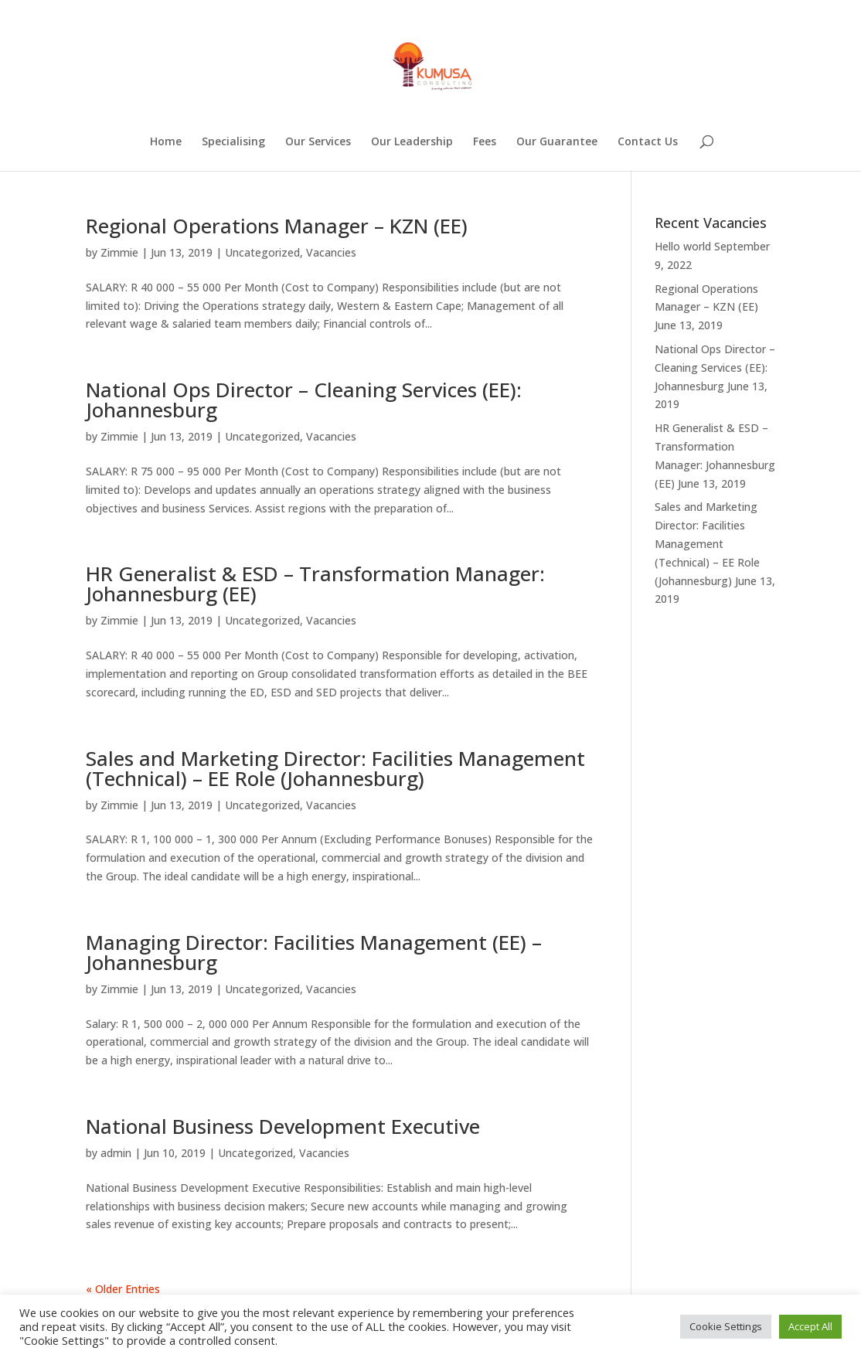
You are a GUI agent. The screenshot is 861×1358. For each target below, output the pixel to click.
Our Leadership (412, 142)
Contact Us (648, 142)
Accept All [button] (810, 1326)
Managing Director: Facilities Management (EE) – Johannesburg (314, 952)
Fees (484, 142)
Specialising (233, 142)
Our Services (318, 142)
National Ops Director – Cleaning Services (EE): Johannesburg (304, 400)
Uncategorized (262, 252)
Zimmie (119, 252)
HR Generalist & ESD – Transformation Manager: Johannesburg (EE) (315, 584)
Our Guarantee (556, 142)
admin (115, 1152)
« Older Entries (123, 1288)
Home (166, 142)
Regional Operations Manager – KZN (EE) (277, 226)
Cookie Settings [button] (725, 1326)
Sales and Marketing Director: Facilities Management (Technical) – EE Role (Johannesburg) (335, 768)
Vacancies (331, 252)
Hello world (683, 246)
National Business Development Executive (283, 1126)
